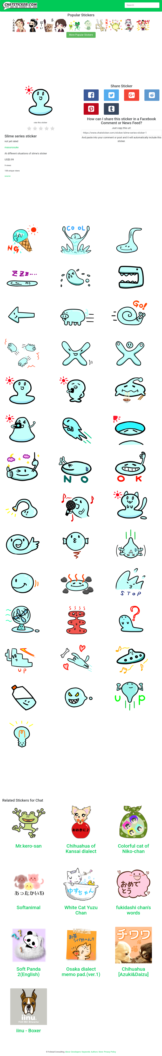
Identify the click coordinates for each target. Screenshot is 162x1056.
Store (101, 1052)
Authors (94, 1052)
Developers (76, 1052)
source (8, 176)
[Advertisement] (81, 62)
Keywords (86, 1052)
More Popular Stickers (81, 34)
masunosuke (12, 147)
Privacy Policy (110, 1052)
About (67, 1052)
